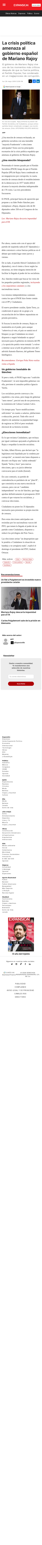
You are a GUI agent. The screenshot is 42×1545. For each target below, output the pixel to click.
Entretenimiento (8, 816)
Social (4, 848)
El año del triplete (21, 954)
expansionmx (13, 964)
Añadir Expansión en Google (12, 86)
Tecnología (6, 748)
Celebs (5, 805)
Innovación (6, 856)
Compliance (20, 987)
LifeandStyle (7, 756)
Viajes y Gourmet (9, 793)
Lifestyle (6, 890)
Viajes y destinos (9, 903)
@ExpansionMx (19, 643)
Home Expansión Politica (12, 741)
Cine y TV (6, 820)
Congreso (6, 767)
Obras (4, 750)
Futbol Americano (9, 884)
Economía (6, 743)
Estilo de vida (7, 807)
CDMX (4, 769)
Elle (3, 799)
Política (29, 13)
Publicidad (20, 984)
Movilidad (6, 852)
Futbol (4, 879)
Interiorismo (7, 839)
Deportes (6, 818)
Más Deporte (7, 888)
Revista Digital (36, 5)
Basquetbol (6, 886)
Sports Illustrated (9, 878)
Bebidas (5, 901)
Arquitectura (7, 837)
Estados (5, 771)
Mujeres (5, 754)
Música (5, 822)
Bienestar (6, 907)
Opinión (5, 773)
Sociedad (6, 775)
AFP (12, 639)
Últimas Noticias (11, 13)
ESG (3, 752)
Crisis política (17, 562)
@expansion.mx (21, 964)
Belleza (5, 790)
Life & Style (6, 812)
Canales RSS (20, 994)
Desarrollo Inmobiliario (11, 833)
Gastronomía (7, 899)
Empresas (21, 13)
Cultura (5, 795)
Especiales (6, 873)
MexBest (5, 897)
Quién (4, 780)
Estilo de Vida (7, 910)
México (5, 765)
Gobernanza (7, 850)
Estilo (4, 814)
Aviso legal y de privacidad (20, 990)
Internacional (7, 745)
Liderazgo (6, 869)
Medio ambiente (8, 845)
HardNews (7, 565)
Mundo (28, 562)
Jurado (5, 912)
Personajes (6, 905)
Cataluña (7, 562)
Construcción (7, 831)
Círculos (5, 786)
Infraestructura (8, 835)
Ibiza (17, 559)
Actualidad (6, 867)
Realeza (5, 784)
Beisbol (5, 882)
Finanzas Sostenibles (10, 854)
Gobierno (6, 762)
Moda (4, 788)
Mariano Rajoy (27, 559)
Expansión (6, 737)
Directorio (20, 997)
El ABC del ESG (8, 859)
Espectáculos (7, 782)
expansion (31, 964)
